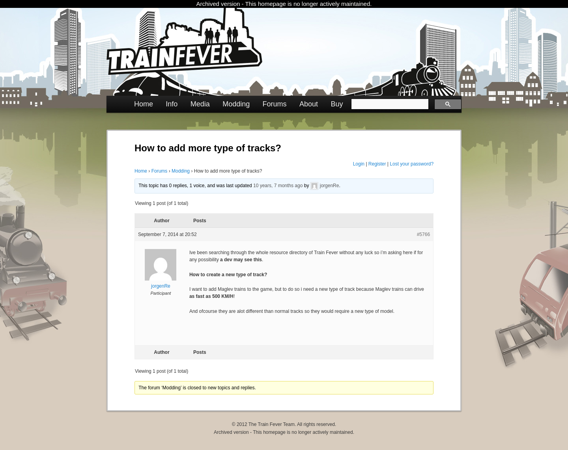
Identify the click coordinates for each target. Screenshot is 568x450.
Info (172, 104)
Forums (275, 104)
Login (358, 164)
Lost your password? (411, 164)
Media (200, 104)
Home (143, 104)
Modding (236, 104)
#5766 (423, 234)
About (308, 104)
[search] (389, 104)
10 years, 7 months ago (278, 185)
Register (377, 164)
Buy (337, 104)
